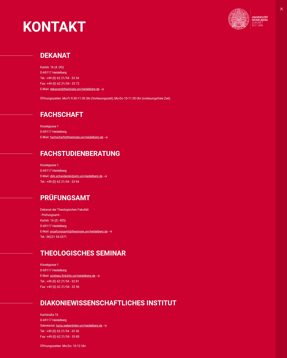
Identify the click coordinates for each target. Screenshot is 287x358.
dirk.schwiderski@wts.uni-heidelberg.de (76, 176)
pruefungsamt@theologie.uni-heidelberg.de (79, 231)
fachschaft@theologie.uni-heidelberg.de (76, 137)
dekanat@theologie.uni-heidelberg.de (74, 89)
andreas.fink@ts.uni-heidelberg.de (72, 276)
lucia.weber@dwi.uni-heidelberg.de (79, 325)
